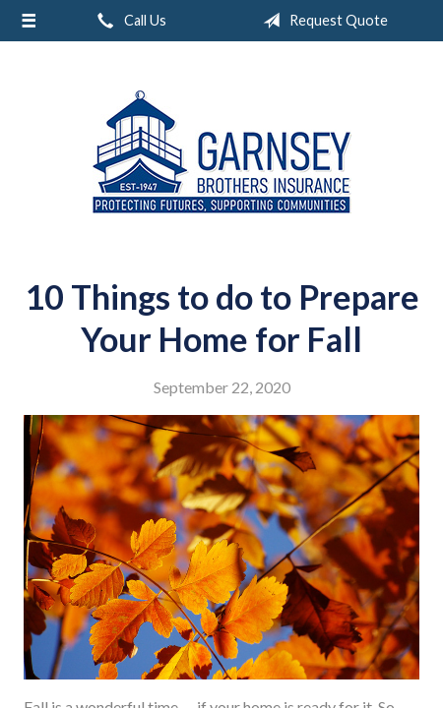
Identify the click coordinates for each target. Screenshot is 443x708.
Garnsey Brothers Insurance (222, 151)
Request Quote (321, 20)
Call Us (128, 20)
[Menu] (29, 20)
